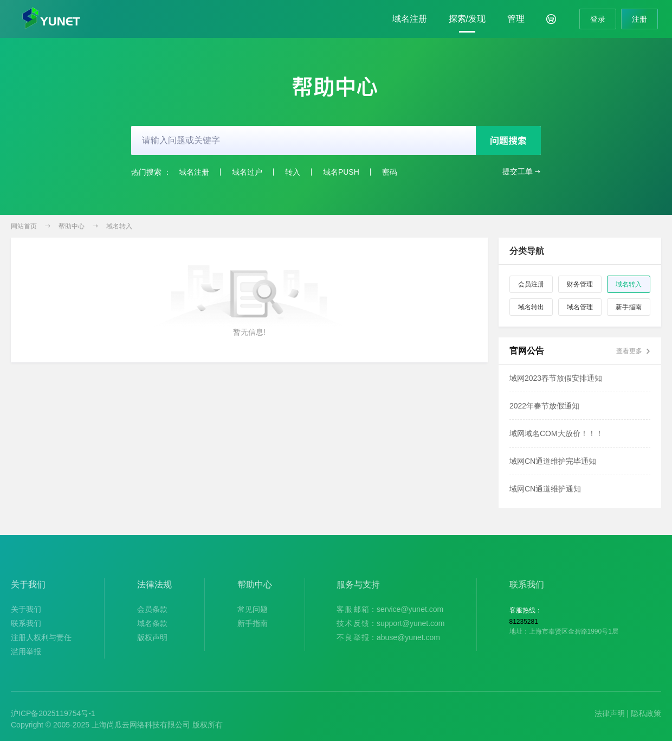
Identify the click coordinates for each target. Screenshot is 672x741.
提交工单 (521, 172)
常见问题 (252, 609)
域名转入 (119, 226)
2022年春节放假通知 (544, 405)
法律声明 (610, 713)
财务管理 (580, 284)
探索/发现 (467, 18)
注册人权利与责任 (41, 637)
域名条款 (152, 623)
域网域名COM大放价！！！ (556, 433)
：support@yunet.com (391, 623)
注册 (639, 19)
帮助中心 (72, 226)
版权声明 (152, 637)
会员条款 (152, 609)
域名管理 (580, 307)
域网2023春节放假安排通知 (555, 378)
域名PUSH (341, 172)
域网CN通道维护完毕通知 (552, 461)
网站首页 (24, 226)
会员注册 (531, 284)
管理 (516, 18)
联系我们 (26, 623)
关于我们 (26, 609)
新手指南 (629, 307)
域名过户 (247, 172)
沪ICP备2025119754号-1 (53, 713)
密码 (389, 172)
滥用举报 (26, 651)
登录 (597, 19)
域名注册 (409, 18)
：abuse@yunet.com (388, 637)
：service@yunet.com (390, 609)
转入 (292, 172)
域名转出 (531, 307)
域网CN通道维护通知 (545, 488)
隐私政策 (646, 713)
